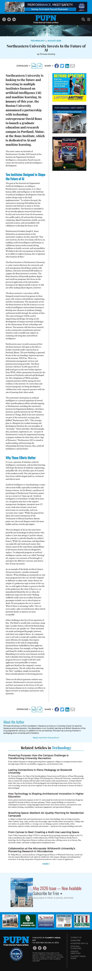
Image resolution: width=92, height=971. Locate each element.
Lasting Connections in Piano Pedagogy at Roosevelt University (40, 771)
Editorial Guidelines (75, 947)
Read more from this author (46, 738)
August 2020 (54, 41)
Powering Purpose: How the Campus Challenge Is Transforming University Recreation (38, 757)
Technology (38, 41)
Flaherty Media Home (78, 957)
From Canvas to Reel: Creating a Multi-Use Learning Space (43, 832)
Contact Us (75, 937)
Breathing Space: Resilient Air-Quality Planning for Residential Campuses (46, 814)
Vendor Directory (75, 952)
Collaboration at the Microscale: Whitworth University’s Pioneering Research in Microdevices (41, 850)
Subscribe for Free (47, 893)
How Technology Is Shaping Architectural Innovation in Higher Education (46, 795)
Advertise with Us (79, 943)
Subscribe (75, 940)
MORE (46, 864)
